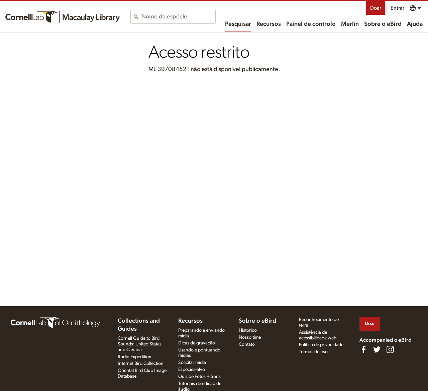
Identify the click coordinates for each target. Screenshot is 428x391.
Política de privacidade (321, 344)
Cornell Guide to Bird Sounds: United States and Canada (140, 344)
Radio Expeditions (135, 356)
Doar (375, 8)
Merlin (350, 24)
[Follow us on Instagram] (390, 349)
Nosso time (250, 337)
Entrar (397, 8)
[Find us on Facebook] (363, 349)
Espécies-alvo (191, 369)
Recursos (268, 24)
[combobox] (178, 16)
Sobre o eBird (383, 24)
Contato (247, 344)
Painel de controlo (311, 24)
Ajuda (415, 24)
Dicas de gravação (196, 343)
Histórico (248, 330)
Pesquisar (238, 24)
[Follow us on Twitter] (377, 349)
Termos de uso (313, 351)
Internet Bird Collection (141, 363)
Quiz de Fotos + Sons (199, 376)
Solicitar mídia (192, 362)
